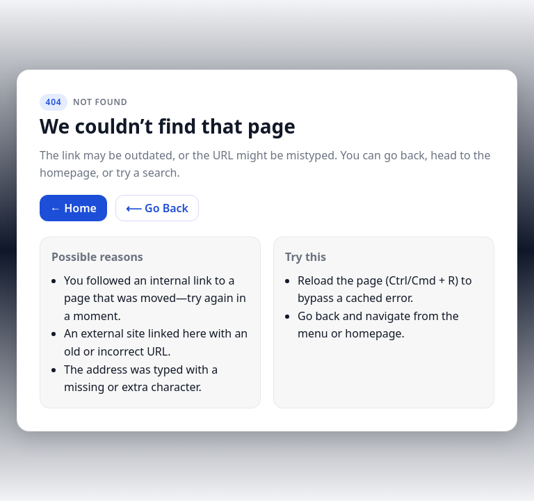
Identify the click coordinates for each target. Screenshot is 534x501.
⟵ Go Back (157, 208)
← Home (73, 208)
